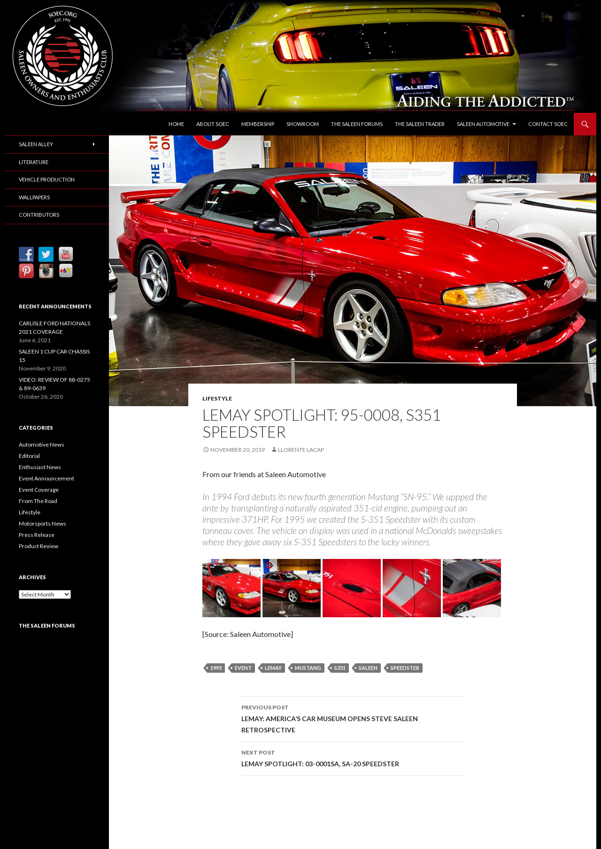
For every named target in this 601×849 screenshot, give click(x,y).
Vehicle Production (47, 179)
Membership (257, 124)
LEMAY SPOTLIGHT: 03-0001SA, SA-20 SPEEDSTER (352, 757)
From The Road (38, 500)
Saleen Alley (36, 144)
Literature (33, 162)
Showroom (302, 124)
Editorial (29, 455)
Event (243, 668)
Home (176, 124)
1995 (216, 668)
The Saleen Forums (357, 124)
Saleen (368, 668)
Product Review (38, 546)
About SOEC (212, 124)
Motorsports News (42, 523)
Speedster (405, 668)
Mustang (308, 668)
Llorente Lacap (301, 449)
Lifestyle (217, 398)
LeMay (273, 668)
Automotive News (41, 444)
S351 (340, 668)
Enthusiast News (40, 467)
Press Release (36, 534)
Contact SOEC (548, 124)
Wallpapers (34, 197)
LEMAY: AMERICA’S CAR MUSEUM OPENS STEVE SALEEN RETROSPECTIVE (352, 718)
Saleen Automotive (483, 124)
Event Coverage (39, 489)
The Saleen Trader (420, 124)
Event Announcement (46, 478)
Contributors (39, 215)
